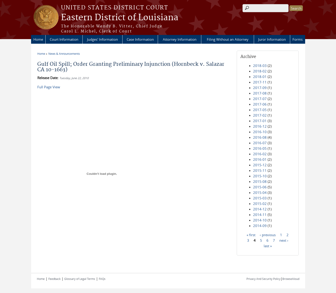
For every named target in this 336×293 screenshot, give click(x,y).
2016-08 (260, 137)
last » (268, 245)
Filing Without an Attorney (227, 39)
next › (283, 240)
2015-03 (260, 198)
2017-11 (260, 82)
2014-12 (260, 209)
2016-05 (260, 148)
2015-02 (260, 203)
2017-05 (260, 109)
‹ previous (268, 234)
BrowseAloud (290, 279)
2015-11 (260, 170)
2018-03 (260, 65)
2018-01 (260, 76)
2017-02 (260, 115)
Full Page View (48, 87)
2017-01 (260, 120)
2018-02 (260, 71)
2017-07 (260, 98)
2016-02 (260, 154)
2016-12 (260, 126)
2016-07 (260, 143)
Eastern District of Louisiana (119, 17)
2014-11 (260, 214)
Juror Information (272, 39)
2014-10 (260, 220)
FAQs (102, 279)
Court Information (64, 39)
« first (251, 234)
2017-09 (260, 87)
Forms (297, 39)
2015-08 (260, 181)
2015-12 (260, 165)
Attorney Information (179, 39)
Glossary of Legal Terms (79, 279)
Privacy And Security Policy (263, 279)
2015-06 (260, 187)
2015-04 (260, 192)
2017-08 (260, 93)
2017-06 (260, 104)
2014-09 (260, 225)
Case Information (140, 39)
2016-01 (260, 159)
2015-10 (260, 176)
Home (38, 39)
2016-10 (260, 131)
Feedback (54, 279)
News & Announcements (64, 53)
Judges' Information (102, 39)
